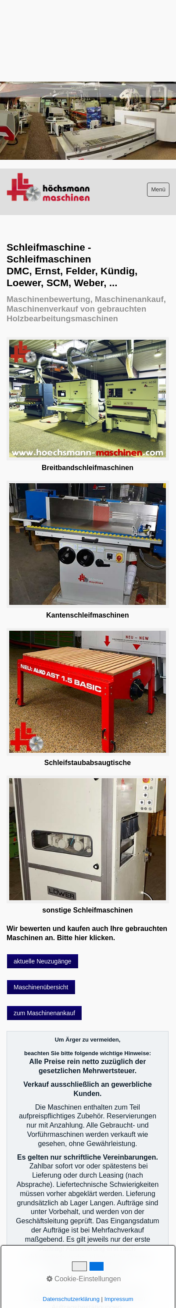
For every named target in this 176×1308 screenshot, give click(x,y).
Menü (158, 189)
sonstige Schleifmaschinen (87, 910)
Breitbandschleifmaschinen (87, 467)
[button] (43, 961)
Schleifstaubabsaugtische (87, 762)
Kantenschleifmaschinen (87, 615)
